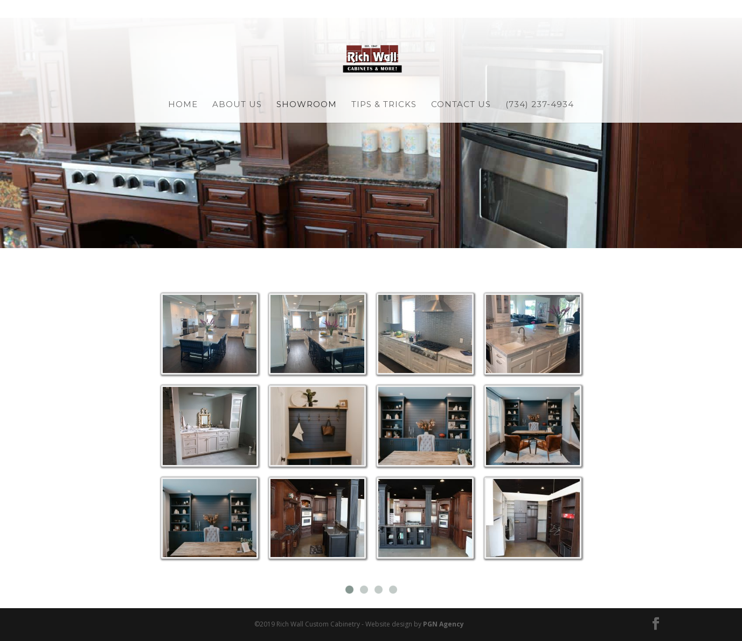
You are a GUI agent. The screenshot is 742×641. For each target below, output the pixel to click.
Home (183, 105)
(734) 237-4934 (539, 105)
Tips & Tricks (384, 105)
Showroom (306, 105)
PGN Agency (443, 624)
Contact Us (461, 105)
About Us (237, 105)
